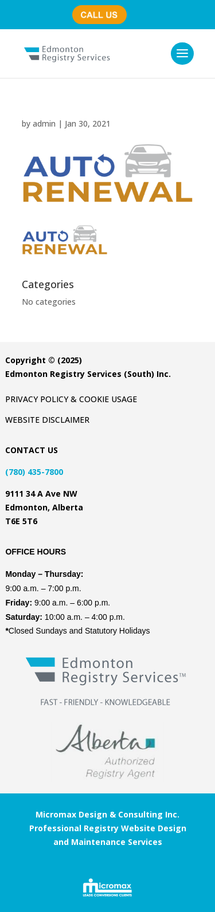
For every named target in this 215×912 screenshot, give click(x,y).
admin (44, 123)
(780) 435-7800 (103, 9)
